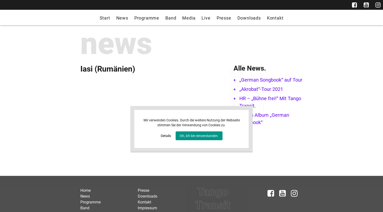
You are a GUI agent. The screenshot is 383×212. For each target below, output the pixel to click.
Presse (224, 18)
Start (105, 18)
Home (85, 190)
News (122, 18)
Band (170, 18)
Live (206, 18)
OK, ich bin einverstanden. (199, 136)
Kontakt (275, 18)
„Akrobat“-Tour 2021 (261, 89)
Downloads (249, 18)
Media (188, 18)
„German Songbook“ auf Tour (270, 80)
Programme (146, 18)
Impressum (147, 208)
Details (166, 136)
